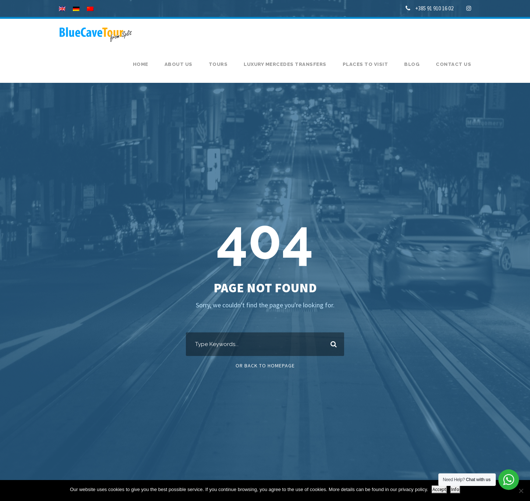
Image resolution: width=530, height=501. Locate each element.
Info (455, 489)
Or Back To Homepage (265, 365)
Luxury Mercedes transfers (285, 64)
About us (178, 64)
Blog (412, 64)
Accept (439, 489)
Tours (218, 64)
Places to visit (365, 64)
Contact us (453, 64)
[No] (520, 490)
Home (140, 64)
